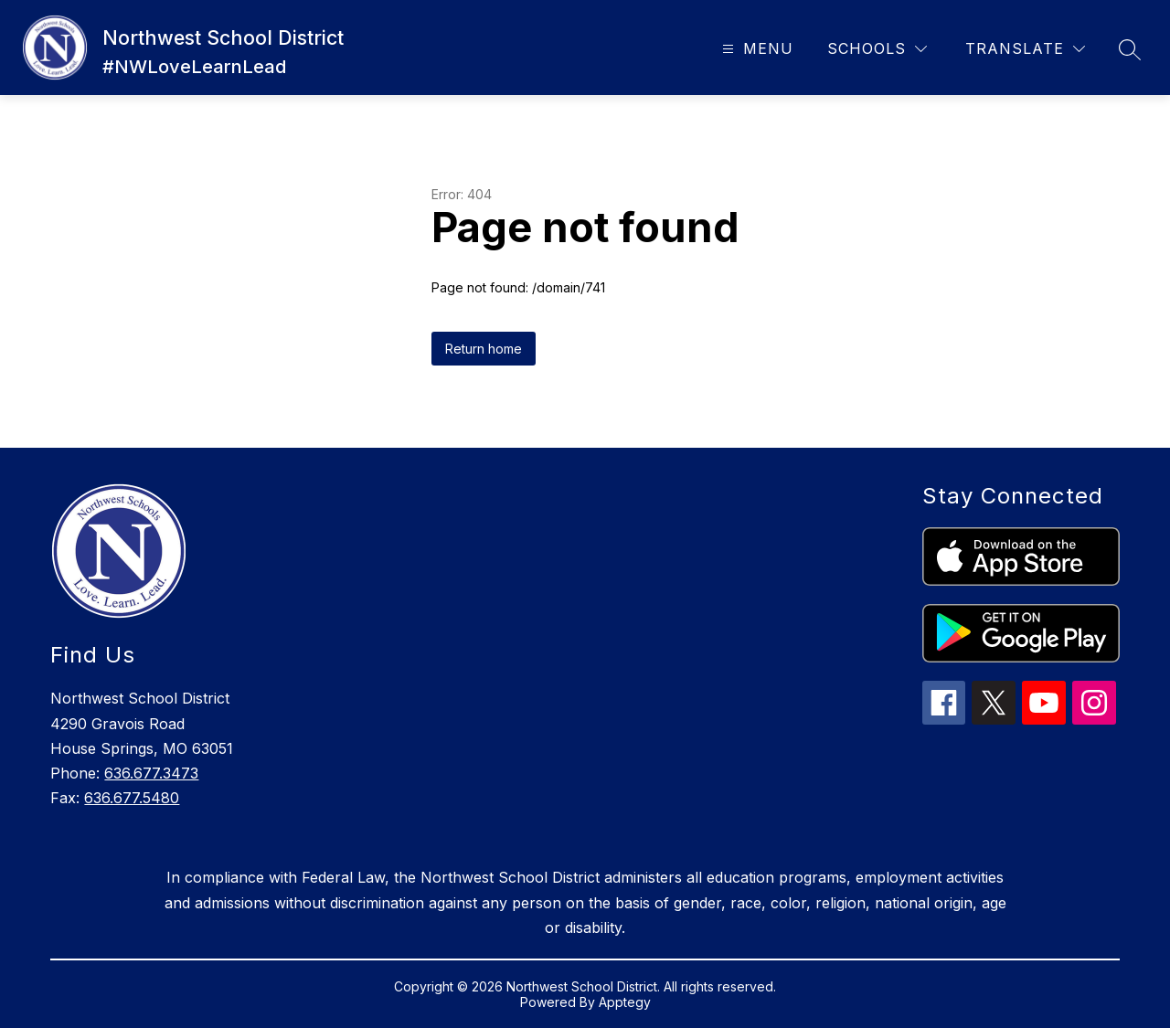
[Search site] (1130, 49)
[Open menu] (755, 48)
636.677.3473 (151, 773)
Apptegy (625, 1002)
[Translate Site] (1025, 48)
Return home (483, 348)
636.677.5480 (131, 798)
